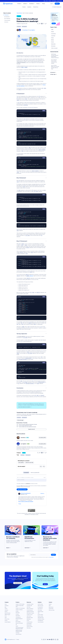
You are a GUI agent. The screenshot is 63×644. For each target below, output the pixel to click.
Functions (17, 611)
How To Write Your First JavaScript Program (27, 424)
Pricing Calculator (29, 619)
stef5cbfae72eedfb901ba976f (26, 490)
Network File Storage (19, 620)
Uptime (17, 623)
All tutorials (53, 46)
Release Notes (29, 622)
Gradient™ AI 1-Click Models (20, 605)
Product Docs (35, 6)
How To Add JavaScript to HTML (25, 422)
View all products (17, 580)
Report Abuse (51, 604)
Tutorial (18, 16)
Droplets (17, 608)
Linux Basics (53, 33)
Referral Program (7, 610)
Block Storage (18, 619)
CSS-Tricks (28, 604)
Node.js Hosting (40, 613)
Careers (50, 0)
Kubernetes (18, 610)
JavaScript (53, 35)
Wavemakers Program (30, 610)
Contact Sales (59, 0)
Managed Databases (19, 616)
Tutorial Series (19, 13)
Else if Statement (7, 18)
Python (52, 37)
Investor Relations (7, 619)
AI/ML (52, 29)
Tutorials (23, 6)
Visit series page (20, 417)
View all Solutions (40, 619)
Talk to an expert (54, 48)
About (6, 601)
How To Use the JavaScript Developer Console (28, 421)
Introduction (20, 52)
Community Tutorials (30, 601)
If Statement (20, 93)
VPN (38, 610)
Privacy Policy (51, 554)
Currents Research (30, 607)
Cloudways (17, 630)
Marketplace (29, 616)
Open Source (29, 613)
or (24, 67)
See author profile (42, 441)
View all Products (18, 631)
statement (29, 274)
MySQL (52, 39)
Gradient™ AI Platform (19, 607)
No (43, 463)
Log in (51, 3)
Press (6, 613)
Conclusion (20, 385)
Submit (53, 552)
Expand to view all (31, 426)
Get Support (54, 0)
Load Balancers (18, 614)
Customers (6, 607)
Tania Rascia (25, 29)
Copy (44, 110)
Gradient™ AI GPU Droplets (20, 601)
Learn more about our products (25, 404)
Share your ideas (51, 607)
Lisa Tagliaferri (32, 29)
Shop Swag (29, 625)
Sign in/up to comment (22, 486)
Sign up (57, 3)
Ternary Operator (7, 20)
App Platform (18, 613)
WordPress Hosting (41, 616)
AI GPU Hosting (40, 601)
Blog (44, 0)
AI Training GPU (40, 604)
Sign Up (8, 545)
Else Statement (6, 16)
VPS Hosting (40, 607)
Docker (52, 41)
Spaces (17, 617)
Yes (40, 463)
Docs (47, 0)
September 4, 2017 (24, 491)
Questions (29, 6)
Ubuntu (52, 31)
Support (50, 601)
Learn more (27, 545)
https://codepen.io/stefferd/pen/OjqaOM (25, 498)
